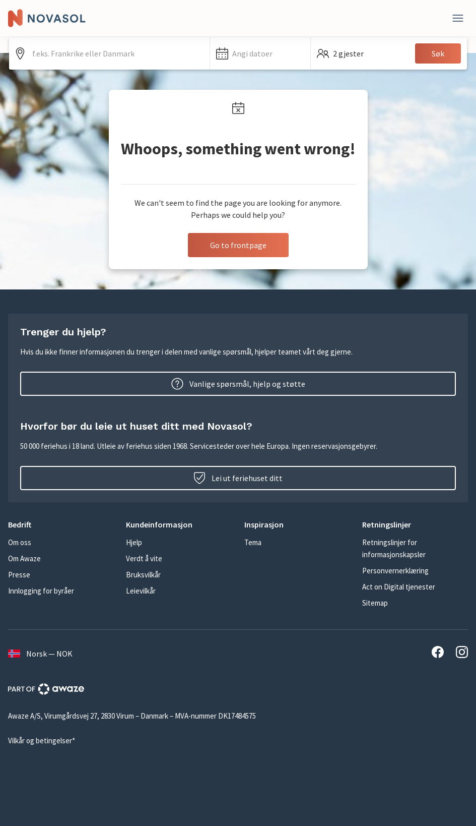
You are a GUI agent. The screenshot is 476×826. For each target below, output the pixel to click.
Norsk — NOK (40, 653)
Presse (19, 574)
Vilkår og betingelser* (41, 740)
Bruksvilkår (143, 574)
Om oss (19, 542)
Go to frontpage (238, 245)
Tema (252, 542)
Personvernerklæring (395, 570)
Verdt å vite (144, 558)
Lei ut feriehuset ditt (238, 478)
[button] (260, 53)
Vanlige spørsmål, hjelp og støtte (238, 384)
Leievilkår (141, 591)
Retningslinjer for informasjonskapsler (394, 548)
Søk (438, 53)
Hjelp (134, 542)
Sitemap (375, 603)
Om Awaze (24, 558)
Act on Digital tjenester (398, 587)
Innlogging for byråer (41, 591)
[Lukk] (458, 18)
